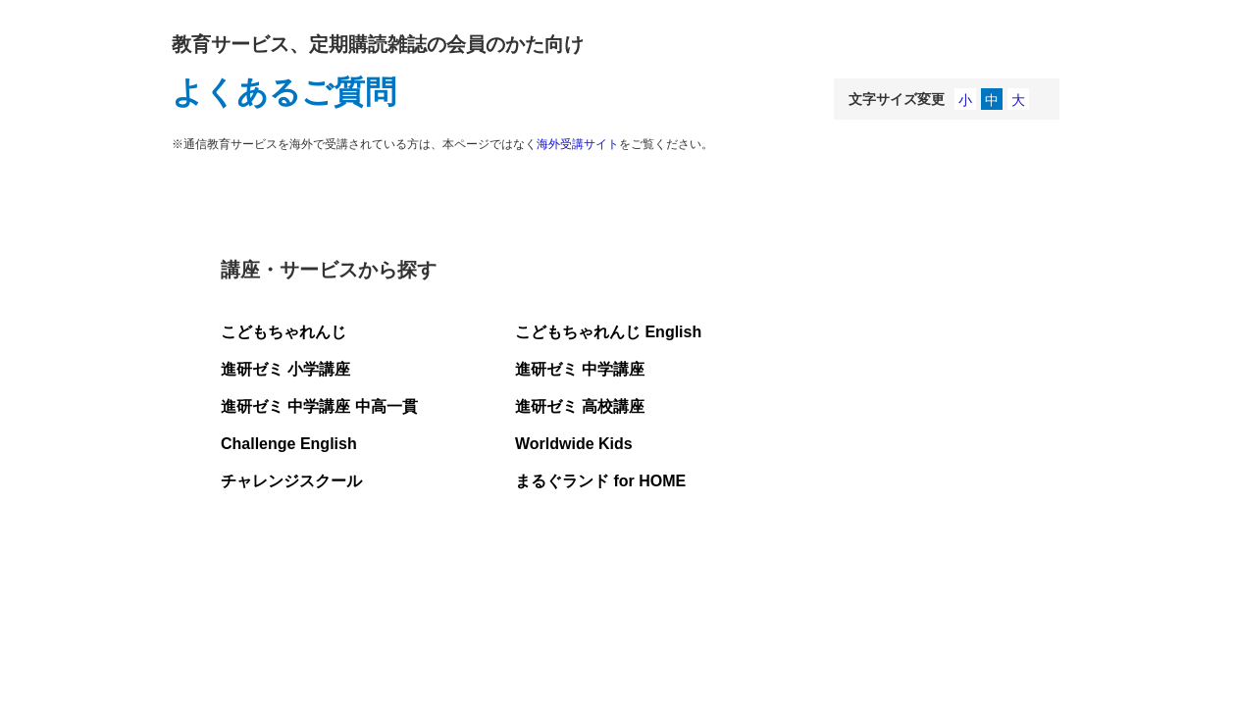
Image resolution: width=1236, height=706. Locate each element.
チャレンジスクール (291, 481)
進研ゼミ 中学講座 (579, 369)
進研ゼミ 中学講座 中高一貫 (319, 406)
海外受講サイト (578, 144)
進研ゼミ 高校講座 (579, 406)
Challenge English (289, 443)
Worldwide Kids (574, 443)
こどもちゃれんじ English (608, 332)
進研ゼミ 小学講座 (285, 369)
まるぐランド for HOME (600, 481)
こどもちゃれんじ (283, 332)
